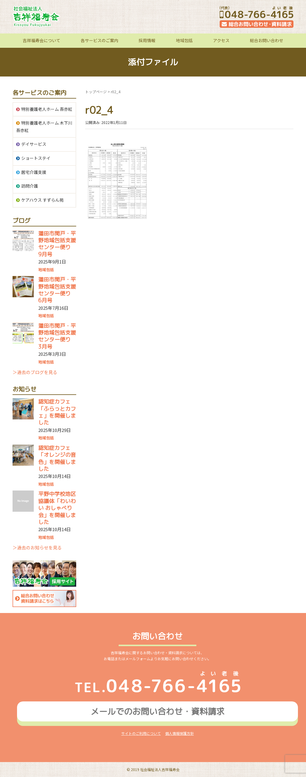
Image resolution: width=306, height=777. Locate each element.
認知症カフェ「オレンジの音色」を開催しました (57, 458)
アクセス (221, 40)
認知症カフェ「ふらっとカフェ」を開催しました (57, 412)
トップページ (96, 91)
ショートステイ (36, 158)
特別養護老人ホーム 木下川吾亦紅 (44, 126)
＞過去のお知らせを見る (37, 547)
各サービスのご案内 (99, 40)
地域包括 (184, 40)
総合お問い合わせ (266, 40)
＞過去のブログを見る (35, 372)
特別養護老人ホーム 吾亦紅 (46, 109)
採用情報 (147, 40)
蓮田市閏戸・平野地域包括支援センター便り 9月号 (57, 244)
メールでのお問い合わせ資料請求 (157, 711)
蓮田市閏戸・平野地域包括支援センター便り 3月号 (57, 336)
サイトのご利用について (141, 733)
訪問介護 (29, 186)
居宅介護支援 (33, 172)
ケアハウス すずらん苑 (42, 200)
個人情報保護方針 (179, 733)
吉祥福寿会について (41, 40)
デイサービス (33, 144)
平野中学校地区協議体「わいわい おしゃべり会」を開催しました (57, 508)
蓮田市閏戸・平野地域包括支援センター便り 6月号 (57, 290)
